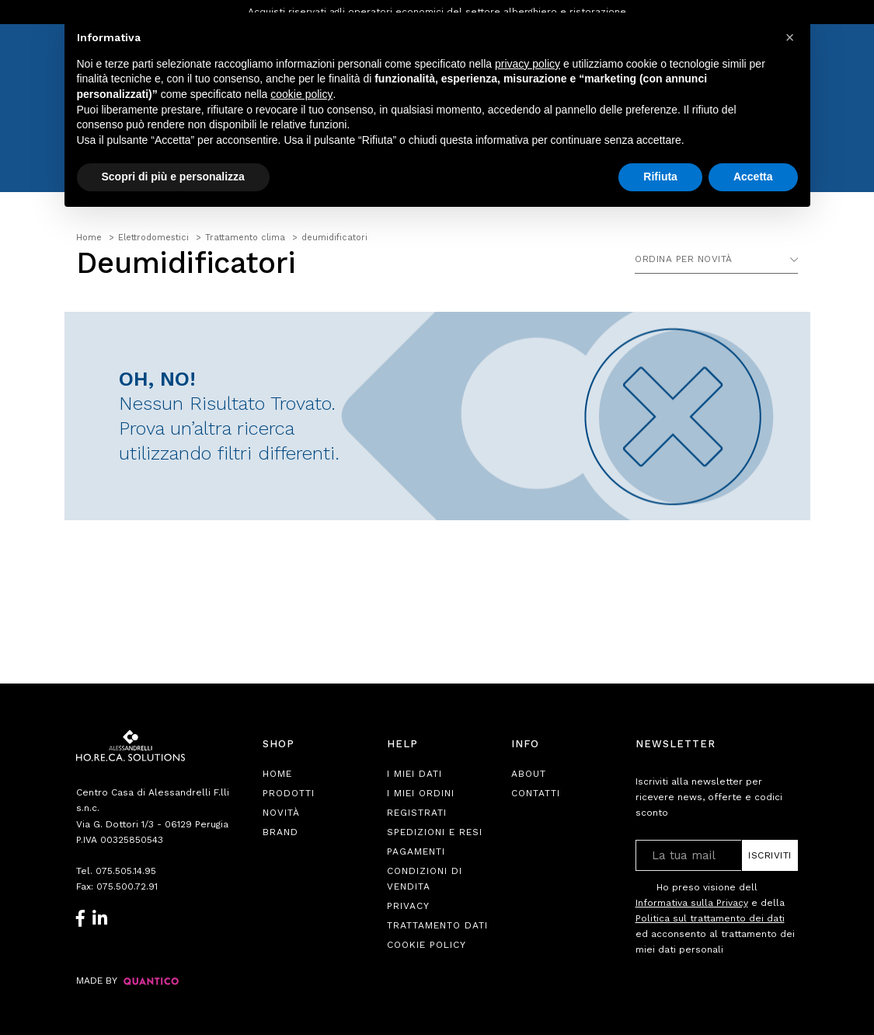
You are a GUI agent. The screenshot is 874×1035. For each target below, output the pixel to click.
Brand (280, 832)
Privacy (408, 905)
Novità (281, 812)
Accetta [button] (753, 176)
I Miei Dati (414, 773)
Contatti (535, 793)
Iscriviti (770, 855)
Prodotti (289, 793)
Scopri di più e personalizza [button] (173, 176)
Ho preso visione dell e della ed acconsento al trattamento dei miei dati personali (715, 918)
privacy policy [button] (527, 64)
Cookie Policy (426, 944)
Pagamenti (416, 851)
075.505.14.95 (126, 870)
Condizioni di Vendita (424, 878)
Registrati (417, 812)
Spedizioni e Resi (434, 832)
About (528, 773)
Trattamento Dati (437, 925)
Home (277, 773)
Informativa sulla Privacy (691, 902)
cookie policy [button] (301, 94)
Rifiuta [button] (660, 176)
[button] (790, 37)
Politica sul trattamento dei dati (710, 918)
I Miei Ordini (420, 793)
